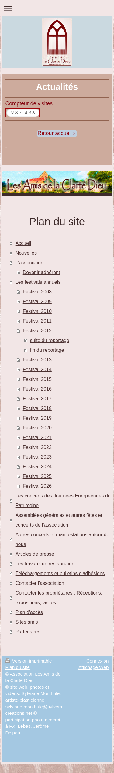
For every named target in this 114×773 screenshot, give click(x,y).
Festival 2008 (37, 291)
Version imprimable (29, 660)
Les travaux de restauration (45, 563)
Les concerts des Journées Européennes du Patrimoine (63, 500)
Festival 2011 (37, 321)
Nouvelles (26, 253)
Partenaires (28, 631)
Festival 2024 (37, 466)
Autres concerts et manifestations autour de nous (62, 539)
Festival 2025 (37, 476)
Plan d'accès (29, 612)
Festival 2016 (37, 389)
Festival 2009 (37, 301)
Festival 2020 (37, 427)
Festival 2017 (37, 398)
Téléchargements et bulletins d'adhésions (60, 573)
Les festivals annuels (38, 282)
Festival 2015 (37, 379)
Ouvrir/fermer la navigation (57, 8)
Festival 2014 (37, 369)
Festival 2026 (37, 486)
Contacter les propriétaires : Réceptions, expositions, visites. (59, 597)
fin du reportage (47, 350)
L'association (29, 262)
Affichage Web (93, 667)
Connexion (97, 660)
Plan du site (17, 667)
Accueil (23, 243)
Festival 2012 (37, 330)
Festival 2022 (37, 447)
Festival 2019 (37, 418)
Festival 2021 (37, 437)
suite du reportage (49, 340)
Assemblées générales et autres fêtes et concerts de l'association (59, 520)
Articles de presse (35, 554)
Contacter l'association (40, 583)
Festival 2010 (37, 311)
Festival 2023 (37, 456)
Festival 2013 (37, 359)
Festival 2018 (37, 408)
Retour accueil (54, 133)
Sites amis (27, 622)
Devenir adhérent (41, 272)
